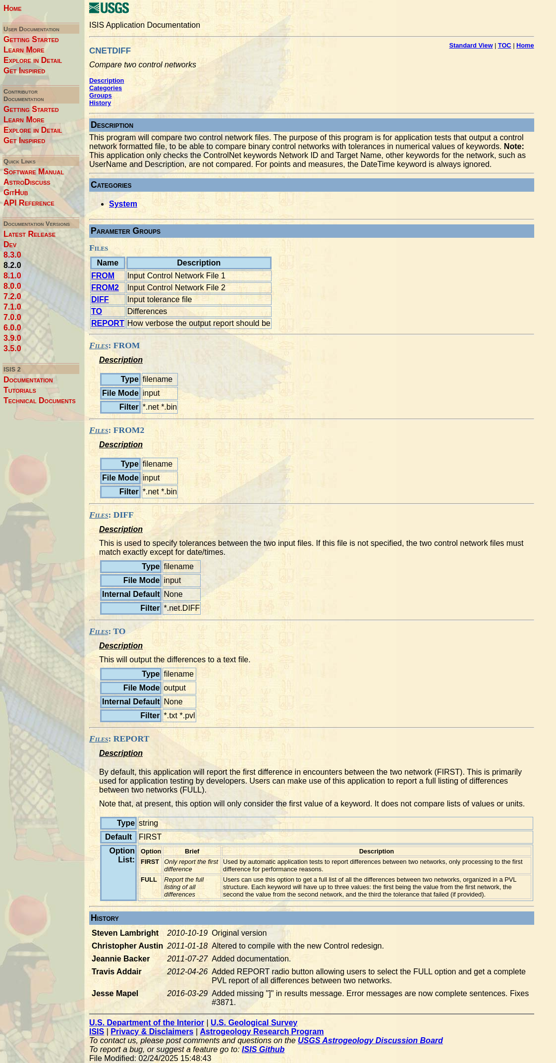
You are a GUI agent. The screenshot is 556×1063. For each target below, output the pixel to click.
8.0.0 (12, 286)
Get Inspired (24, 70)
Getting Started (31, 39)
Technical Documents (39, 400)
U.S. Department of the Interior (146, 1022)
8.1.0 (12, 275)
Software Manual (33, 171)
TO (96, 311)
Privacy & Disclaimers (152, 1031)
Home (12, 8)
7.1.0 (12, 307)
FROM (102, 275)
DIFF (100, 299)
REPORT (107, 323)
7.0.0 (12, 317)
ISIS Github (263, 1049)
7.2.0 (12, 296)
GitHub (15, 192)
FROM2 (105, 287)
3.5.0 (12, 348)
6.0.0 (12, 327)
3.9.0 (12, 338)
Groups (100, 95)
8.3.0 (12, 255)
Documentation (28, 379)
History (100, 102)
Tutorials (19, 390)
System (123, 204)
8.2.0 (12, 265)
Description (106, 80)
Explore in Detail (32, 60)
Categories (105, 88)
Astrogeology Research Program (262, 1031)
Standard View (471, 45)
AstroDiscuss (27, 182)
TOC (504, 45)
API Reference (29, 203)
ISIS (96, 1031)
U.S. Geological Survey (254, 1022)
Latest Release (29, 234)
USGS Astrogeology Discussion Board (370, 1040)
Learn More (24, 50)
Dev (9, 244)
